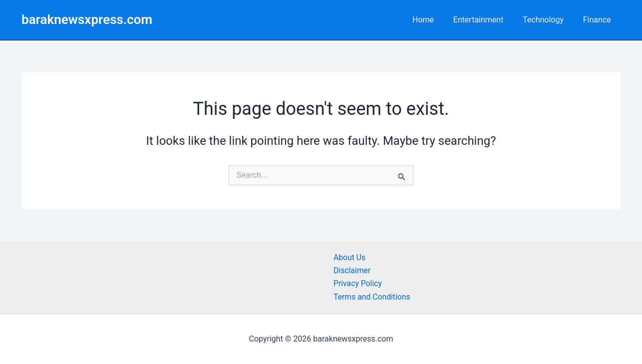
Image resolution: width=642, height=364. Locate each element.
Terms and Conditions (372, 297)
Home (434, 19)
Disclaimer (352, 270)
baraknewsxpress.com (86, 19)
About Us (349, 257)
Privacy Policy (358, 283)
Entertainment (486, 19)
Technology (548, 19)
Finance (599, 19)
